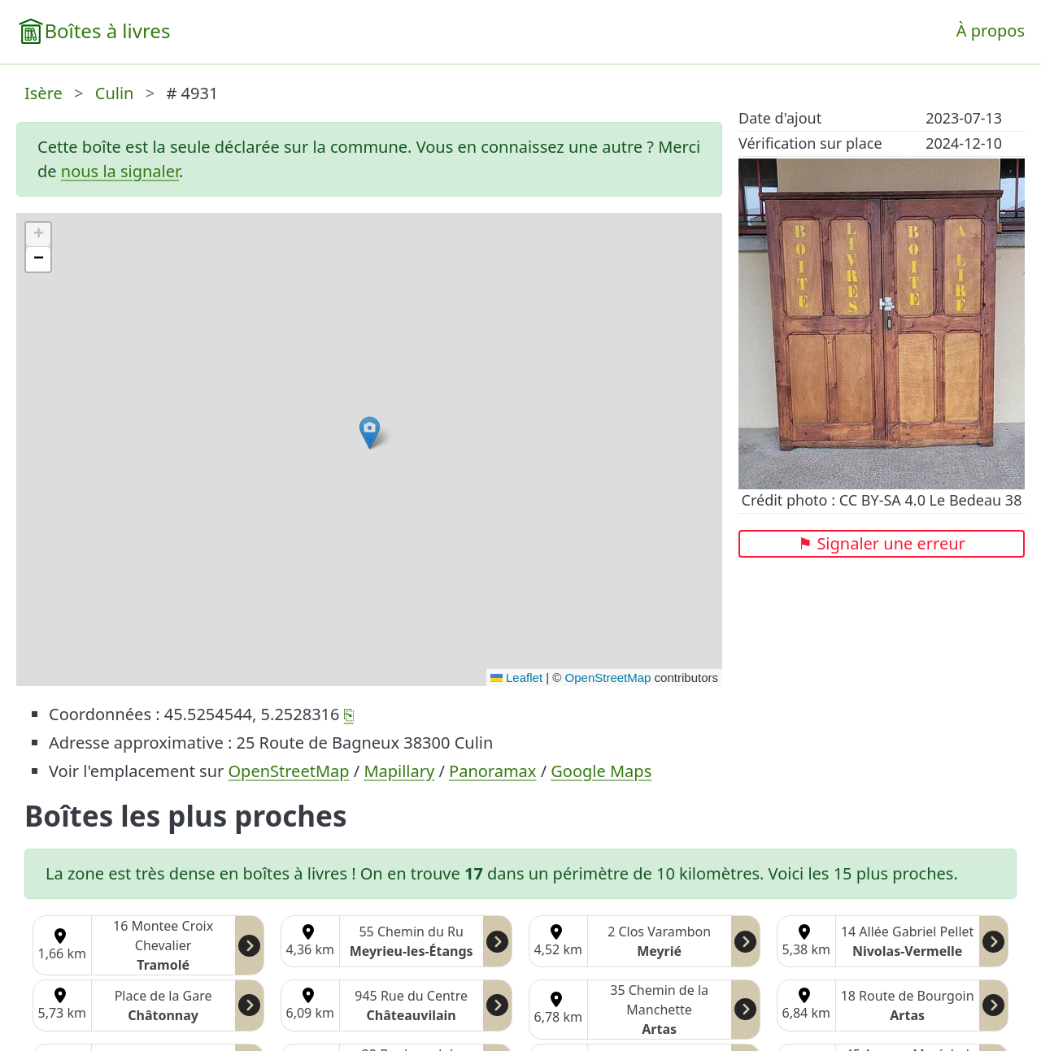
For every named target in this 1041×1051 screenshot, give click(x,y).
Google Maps (601, 771)
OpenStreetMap (608, 677)
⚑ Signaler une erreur (881, 543)
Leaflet (516, 677)
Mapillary (399, 771)
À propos (990, 30)
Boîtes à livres (107, 30)
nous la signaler (120, 171)
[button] (369, 432)
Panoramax (492, 771)
